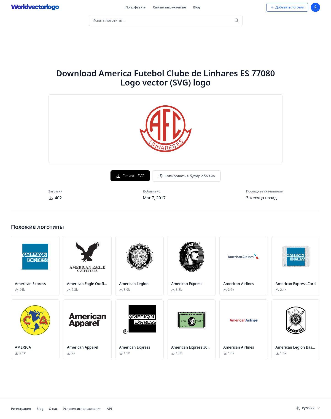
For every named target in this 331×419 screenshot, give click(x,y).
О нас (53, 408)
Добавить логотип (287, 7)
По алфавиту (135, 7)
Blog (196, 7)
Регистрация (21, 408)
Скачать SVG (130, 175)
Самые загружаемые (169, 7)
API (109, 408)
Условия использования (82, 408)
